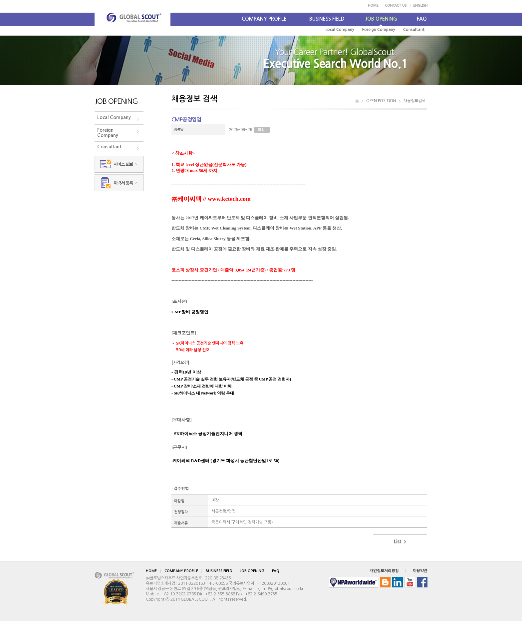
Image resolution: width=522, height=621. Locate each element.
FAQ (422, 18)
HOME (151, 571)
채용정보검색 (414, 101)
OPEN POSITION (381, 101)
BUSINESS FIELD (327, 18)
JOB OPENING (381, 18)
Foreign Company (378, 30)
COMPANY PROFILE (264, 18)
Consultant (414, 30)
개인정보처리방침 (384, 571)
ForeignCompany (107, 133)
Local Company (340, 30)
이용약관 (420, 571)
